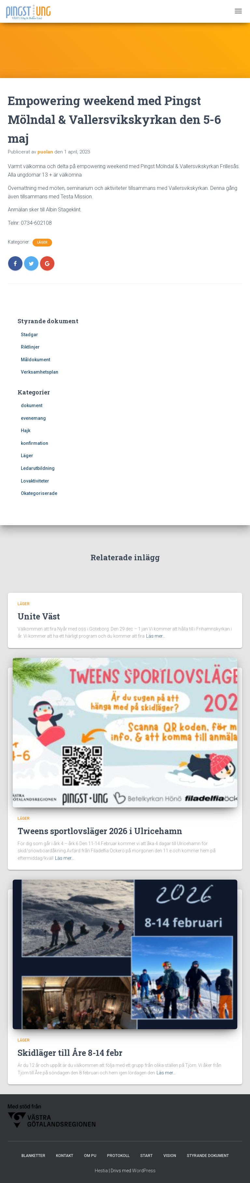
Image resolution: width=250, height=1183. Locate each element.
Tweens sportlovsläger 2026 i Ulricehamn (100, 831)
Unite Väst (39, 616)
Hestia (101, 1170)
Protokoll (118, 1155)
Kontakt (64, 1155)
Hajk (25, 430)
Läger (42, 242)
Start (146, 1155)
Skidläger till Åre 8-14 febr (70, 1052)
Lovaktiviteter (35, 481)
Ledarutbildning (38, 468)
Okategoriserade (39, 493)
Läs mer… (155, 636)
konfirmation (34, 443)
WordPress (144, 1170)
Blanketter (33, 1155)
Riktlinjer (30, 347)
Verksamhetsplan (39, 372)
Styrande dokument (208, 1155)
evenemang (33, 418)
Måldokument (35, 359)
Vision (169, 1155)
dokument (31, 405)
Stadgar (29, 334)
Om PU (90, 1155)
